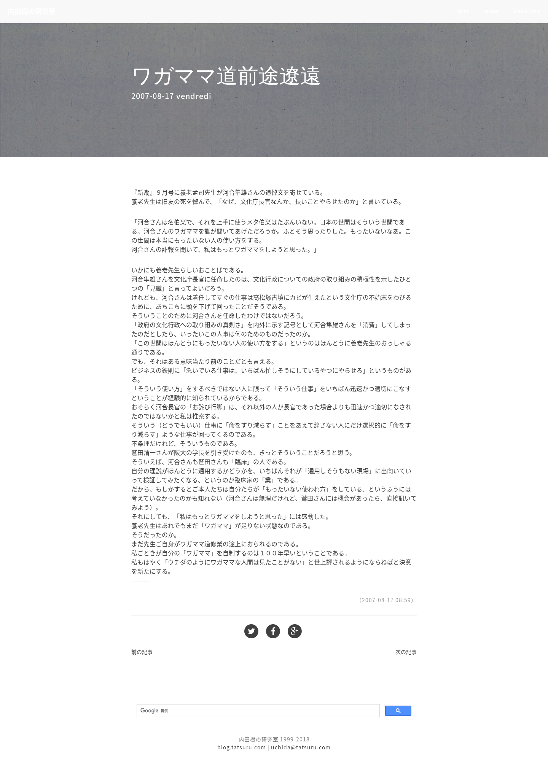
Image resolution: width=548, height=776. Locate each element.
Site (463, 11)
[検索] (257, 710)
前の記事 (142, 651)
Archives (527, 11)
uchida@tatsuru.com (301, 747)
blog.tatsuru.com (241, 747)
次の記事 (406, 651)
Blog (492, 11)
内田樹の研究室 (32, 11)
